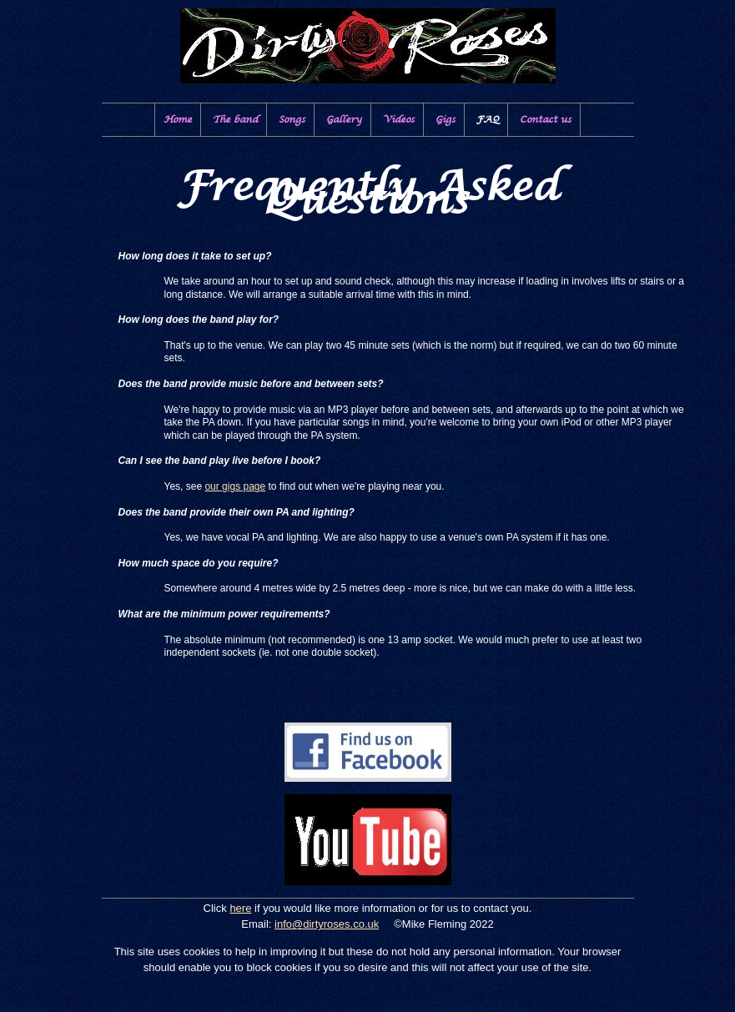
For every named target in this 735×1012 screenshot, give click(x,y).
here (240, 908)
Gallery (344, 119)
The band (235, 119)
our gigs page (234, 486)
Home (178, 119)
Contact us (545, 119)
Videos (399, 119)
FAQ (487, 119)
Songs (292, 119)
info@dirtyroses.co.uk (326, 924)
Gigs (445, 119)
